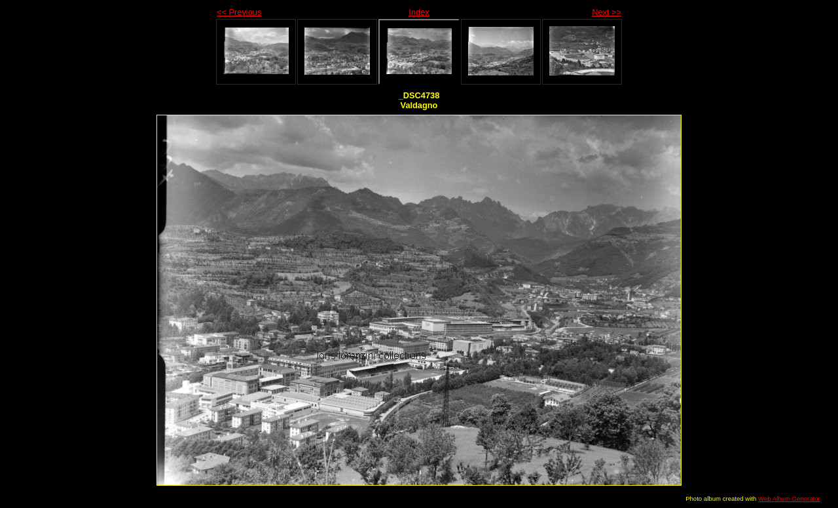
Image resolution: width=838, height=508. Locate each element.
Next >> (606, 12)
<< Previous (239, 12)
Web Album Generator (789, 498)
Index (419, 12)
